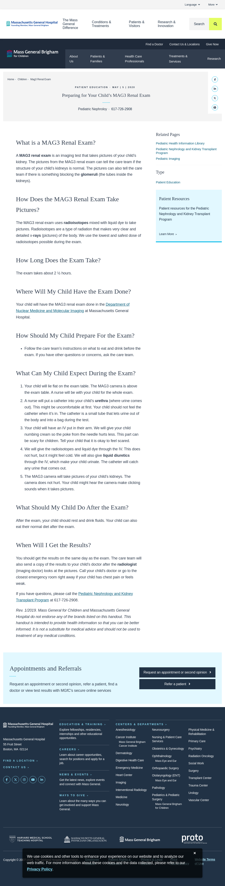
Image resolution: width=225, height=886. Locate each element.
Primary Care (196, 741)
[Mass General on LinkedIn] (41, 779)
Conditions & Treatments (101, 24)
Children (22, 79)
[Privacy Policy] (40, 869)
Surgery (193, 770)
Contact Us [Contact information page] (14, 767)
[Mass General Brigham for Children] (32, 53)
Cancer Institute (126, 737)
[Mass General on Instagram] (24, 779)
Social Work (196, 763)
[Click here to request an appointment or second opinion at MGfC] (177, 672)
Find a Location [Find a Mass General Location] (19, 760)
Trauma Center (198, 785)
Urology (193, 793)
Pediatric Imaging (168, 158)
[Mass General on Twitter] (15, 779)
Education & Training (81, 724)
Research (214, 58)
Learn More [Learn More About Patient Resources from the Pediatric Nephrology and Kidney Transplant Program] (166, 234)
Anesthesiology (125, 729)
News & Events (74, 774)
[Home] (28, 23)
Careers (68, 749)
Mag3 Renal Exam (40, 79)
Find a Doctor (154, 44)
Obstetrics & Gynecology (168, 748)
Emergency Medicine (129, 767)
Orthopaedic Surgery (165, 768)
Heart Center (124, 775)
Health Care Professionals (134, 58)
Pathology (158, 787)
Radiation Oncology (201, 756)
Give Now (212, 44)
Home (10, 79)
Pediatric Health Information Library (180, 143)
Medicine (121, 797)
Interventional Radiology (131, 790)
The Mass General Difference (70, 24)
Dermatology (124, 753)
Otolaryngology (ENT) (166, 775)
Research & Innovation (167, 24)
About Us (74, 58)
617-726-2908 (121, 109)
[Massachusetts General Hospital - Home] (28, 725)
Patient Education (168, 182)
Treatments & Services (178, 58)
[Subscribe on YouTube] (33, 779)
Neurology (122, 804)
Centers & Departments (140, 724)
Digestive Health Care (130, 760)
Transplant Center (199, 778)
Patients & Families (97, 58)
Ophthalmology (162, 756)
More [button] (213, 4)
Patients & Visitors (136, 24)
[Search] (205, 24)
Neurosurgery (161, 729)
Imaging (121, 782)
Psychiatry (195, 748)
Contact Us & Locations (184, 44)
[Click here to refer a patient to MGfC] (177, 684)
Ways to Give (72, 795)
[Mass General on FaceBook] (6, 779)
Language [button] (192, 4)
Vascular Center (198, 800)
